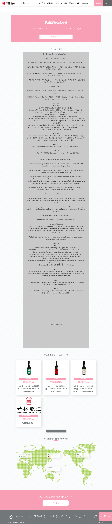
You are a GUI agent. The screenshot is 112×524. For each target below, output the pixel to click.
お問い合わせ (56, 503)
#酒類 (33, 29)
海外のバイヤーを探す (75, 3)
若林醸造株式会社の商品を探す (56, 430)
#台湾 (48, 29)
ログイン (107, 3)
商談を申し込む (56, 36)
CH (28, 3)
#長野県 (40, 29)
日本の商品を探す (49, 3)
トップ (41, 3)
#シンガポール (57, 29)
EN (25, 3)
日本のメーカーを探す (61, 3)
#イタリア (77, 29)
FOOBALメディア (87, 3)
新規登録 (98, 3)
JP (22, 3)
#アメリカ (68, 29)
